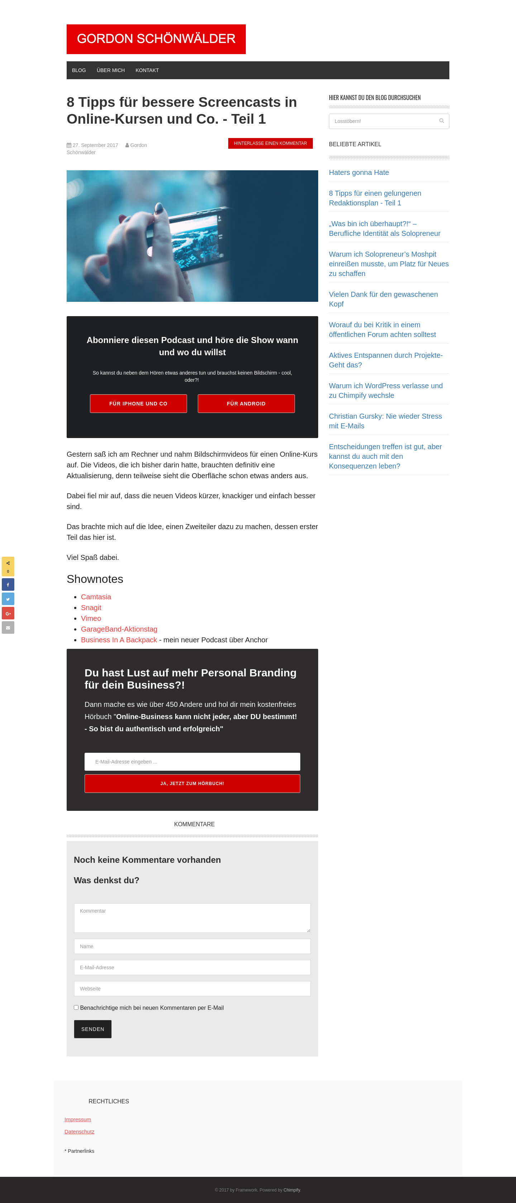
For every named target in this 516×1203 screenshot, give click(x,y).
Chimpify (291, 1190)
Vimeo (91, 618)
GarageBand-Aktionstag (119, 629)
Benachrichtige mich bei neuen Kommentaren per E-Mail (149, 1008)
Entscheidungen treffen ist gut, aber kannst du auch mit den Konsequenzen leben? (385, 456)
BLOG (79, 70)
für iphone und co (138, 403)
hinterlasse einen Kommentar (270, 143)
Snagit (91, 608)
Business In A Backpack (119, 640)
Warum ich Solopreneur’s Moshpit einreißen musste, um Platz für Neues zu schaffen (389, 263)
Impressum (77, 1119)
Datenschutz (79, 1131)
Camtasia (96, 597)
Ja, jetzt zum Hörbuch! (193, 783)
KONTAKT (147, 70)
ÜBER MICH (111, 70)
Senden (92, 1029)
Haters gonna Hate (359, 172)
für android (246, 403)
